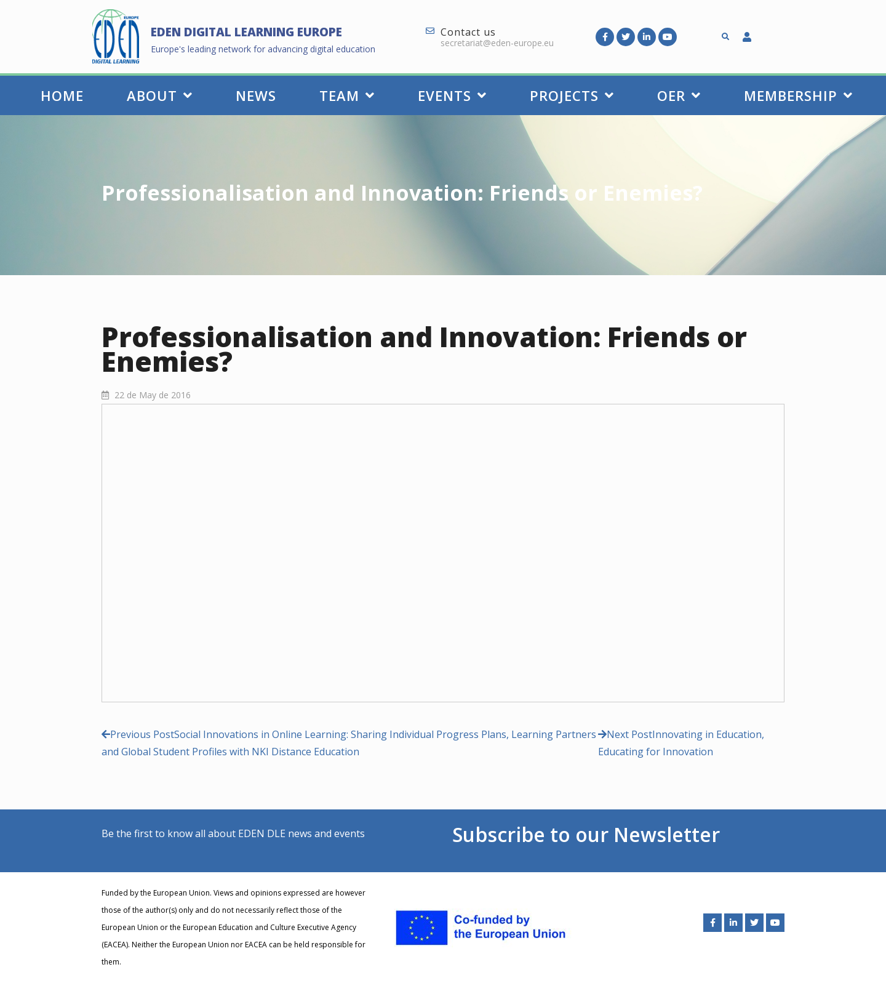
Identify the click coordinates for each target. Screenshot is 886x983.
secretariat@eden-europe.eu (497, 43)
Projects (572, 95)
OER (679, 95)
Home (62, 95)
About (160, 95)
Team (347, 95)
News (256, 95)
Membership (798, 95)
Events (452, 95)
